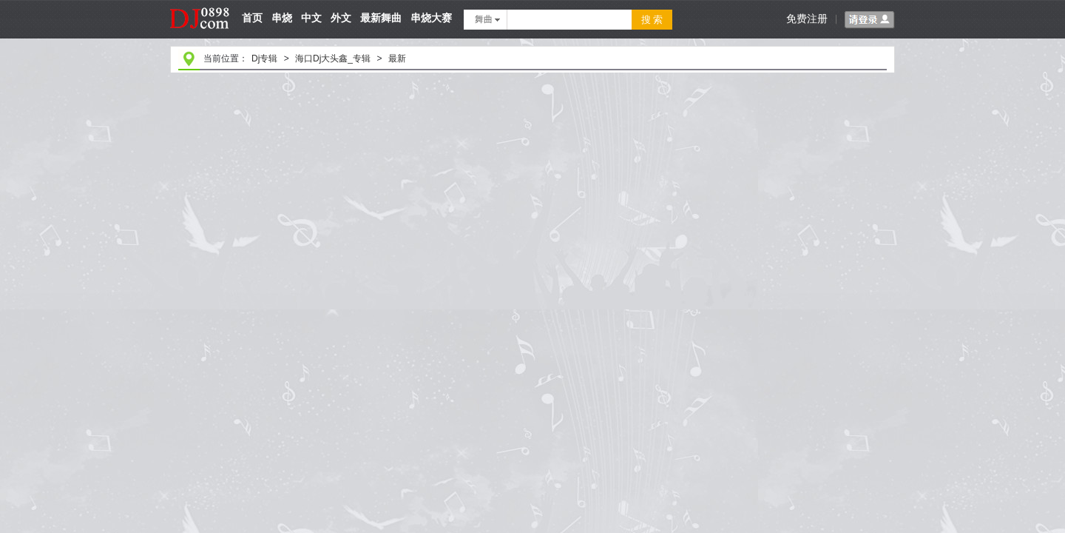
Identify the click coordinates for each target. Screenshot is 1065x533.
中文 (311, 18)
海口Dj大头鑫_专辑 (333, 58)
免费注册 (807, 18)
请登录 (870, 20)
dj (200, 5)
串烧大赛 (431, 18)
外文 (341, 18)
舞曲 (487, 19)
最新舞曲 (381, 18)
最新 (397, 58)
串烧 (281, 18)
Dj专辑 (264, 58)
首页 (252, 18)
